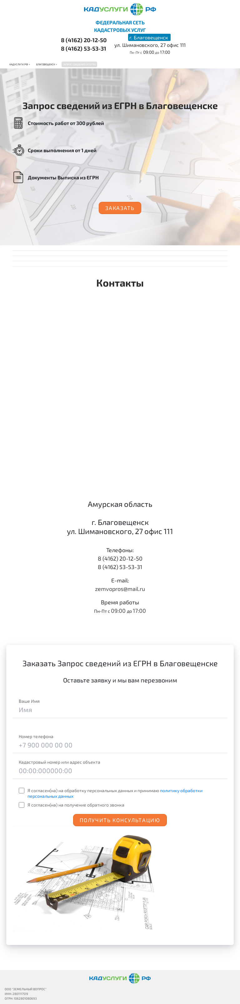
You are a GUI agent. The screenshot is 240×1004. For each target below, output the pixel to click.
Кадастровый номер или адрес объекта (59, 762)
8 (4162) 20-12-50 (84, 40)
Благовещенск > (46, 64)
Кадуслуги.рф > (19, 64)
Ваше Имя (29, 701)
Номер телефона (36, 736)
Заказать (120, 208)
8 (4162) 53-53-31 (83, 48)
